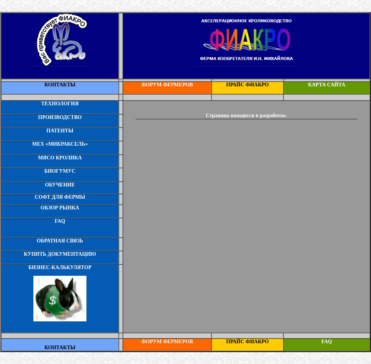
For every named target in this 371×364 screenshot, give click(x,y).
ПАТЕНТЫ (59, 130)
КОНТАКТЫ (60, 84)
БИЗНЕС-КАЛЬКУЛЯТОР (60, 267)
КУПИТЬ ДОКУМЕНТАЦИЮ (60, 254)
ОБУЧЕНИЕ (60, 185)
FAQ (60, 221)
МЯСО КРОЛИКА (60, 158)
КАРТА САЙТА (326, 84)
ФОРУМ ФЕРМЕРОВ (167, 84)
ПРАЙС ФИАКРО (247, 84)
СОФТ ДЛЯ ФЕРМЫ (60, 197)
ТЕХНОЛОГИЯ (60, 103)
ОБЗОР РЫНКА (60, 208)
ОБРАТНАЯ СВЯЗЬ (60, 241)
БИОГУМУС (60, 171)
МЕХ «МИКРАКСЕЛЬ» (60, 144)
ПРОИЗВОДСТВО (60, 117)
